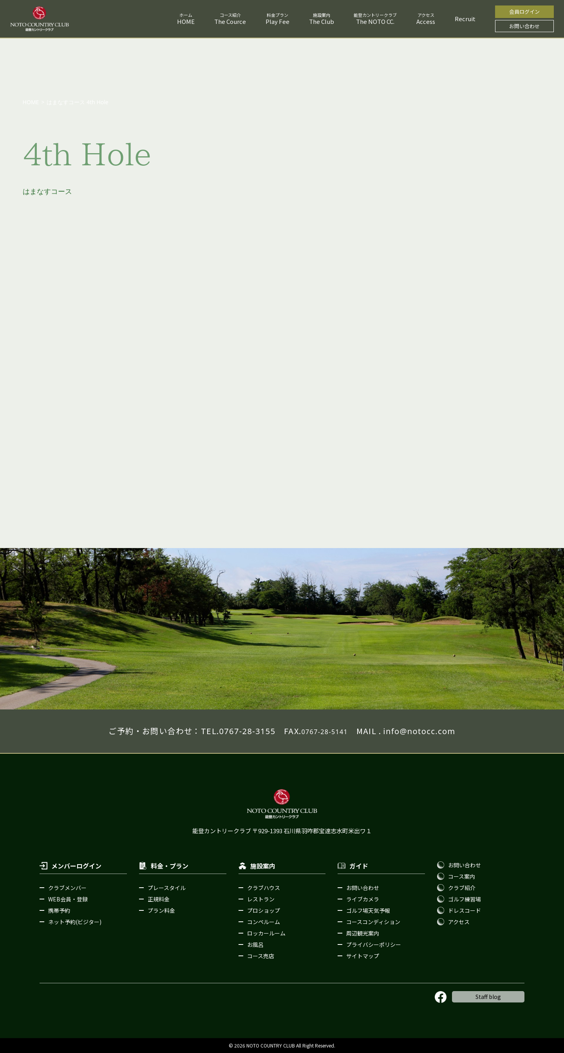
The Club (321, 21)
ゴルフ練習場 (464, 899)
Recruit (465, 18)
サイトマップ (362, 956)
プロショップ (263, 910)
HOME (186, 21)
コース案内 (461, 876)
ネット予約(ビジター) (74, 922)
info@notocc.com (419, 731)
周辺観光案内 (362, 933)
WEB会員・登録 (68, 899)
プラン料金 (161, 910)
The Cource (230, 21)
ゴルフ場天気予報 (368, 910)
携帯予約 (59, 910)
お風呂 (255, 944)
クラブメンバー (67, 888)
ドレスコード (464, 910)
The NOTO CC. (375, 21)
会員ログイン (524, 11)
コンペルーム (263, 922)
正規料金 (159, 899)
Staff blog (488, 997)
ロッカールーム (266, 933)
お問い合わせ (524, 26)
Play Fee (277, 21)
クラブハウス (263, 888)
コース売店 (260, 956)
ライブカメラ (362, 899)
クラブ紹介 (461, 888)
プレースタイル (167, 888)
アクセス (459, 922)
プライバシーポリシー (373, 944)
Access (425, 21)
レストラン (261, 899)
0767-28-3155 (247, 731)
